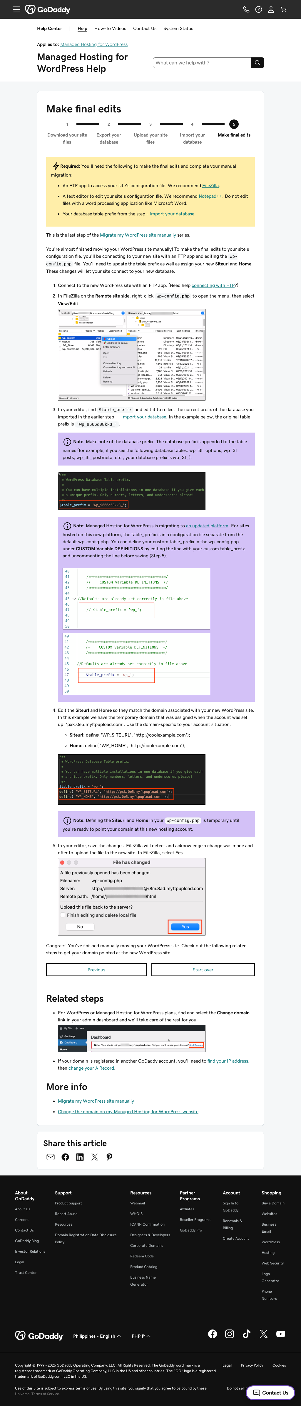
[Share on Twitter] (94, 1157)
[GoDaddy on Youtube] (280, 1337)
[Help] (258, 9)
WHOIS (136, 1214)
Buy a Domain (273, 1203)
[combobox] (202, 62)
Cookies (279, 1365)
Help (82, 28)
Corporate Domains (146, 1245)
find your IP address (228, 1060)
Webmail (137, 1203)
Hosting (268, 1252)
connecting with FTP (213, 285)
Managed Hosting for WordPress (94, 44)
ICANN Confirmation (147, 1224)
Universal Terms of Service (37, 1394)
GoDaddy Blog (27, 1241)
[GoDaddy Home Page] (39, 1336)
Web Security (273, 1263)
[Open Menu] (14, 9)
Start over (203, 969)
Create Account (236, 1238)
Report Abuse (66, 1214)
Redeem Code (142, 1256)
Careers (22, 1219)
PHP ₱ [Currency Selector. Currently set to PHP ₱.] (142, 1335)
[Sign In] (271, 9)
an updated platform (207, 525)
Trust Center (26, 1272)
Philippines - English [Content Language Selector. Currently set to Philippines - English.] (97, 1335)
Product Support (68, 1203)
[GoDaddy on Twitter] (263, 1337)
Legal (19, 1262)
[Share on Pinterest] (109, 1157)
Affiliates (187, 1209)
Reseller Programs (195, 1219)
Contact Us (144, 28)
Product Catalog (143, 1267)
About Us (22, 1209)
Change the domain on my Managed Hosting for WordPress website (128, 1111)
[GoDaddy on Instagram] (229, 1337)
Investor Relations (30, 1251)
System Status (178, 28)
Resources (63, 1224)
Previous (96, 969)
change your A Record (91, 1068)
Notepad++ (210, 196)
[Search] (257, 62)
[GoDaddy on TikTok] (246, 1337)
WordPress (271, 1242)
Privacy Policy (252, 1365)
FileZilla (210, 185)
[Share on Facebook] (65, 1157)
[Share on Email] (50, 1157)
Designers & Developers (150, 1235)
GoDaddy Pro (191, 1230)
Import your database (172, 213)
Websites (269, 1214)
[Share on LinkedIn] (80, 1157)
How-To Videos (110, 28)
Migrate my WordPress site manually (138, 234)
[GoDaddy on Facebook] (212, 1337)
